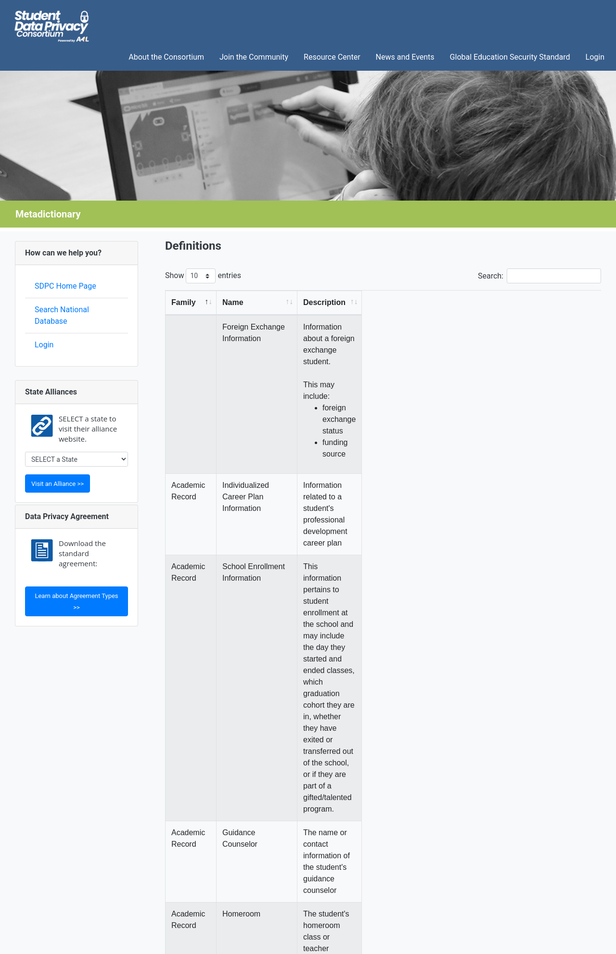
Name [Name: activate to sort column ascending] (241, 302)
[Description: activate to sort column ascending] (472, 303)
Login (44, 344)
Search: (539, 275)
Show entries (203, 275)
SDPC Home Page (65, 286)
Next (587, 779)
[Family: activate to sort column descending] (195, 303)
